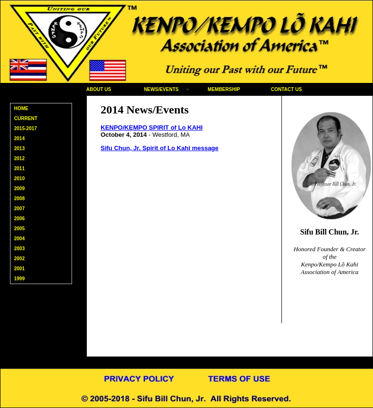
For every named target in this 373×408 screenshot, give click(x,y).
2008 (19, 198)
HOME (21, 108)
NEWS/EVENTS (161, 89)
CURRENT (26, 118)
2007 (19, 208)
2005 (19, 228)
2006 (19, 218)
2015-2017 (25, 128)
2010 (19, 178)
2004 (19, 238)
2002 (19, 258)
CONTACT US (286, 89)
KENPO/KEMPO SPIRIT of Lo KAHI (152, 127)
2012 (19, 158)
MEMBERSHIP (223, 89)
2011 (19, 168)
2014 (19, 138)
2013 (19, 148)
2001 (19, 268)
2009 (19, 188)
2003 (19, 248)
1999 (19, 278)
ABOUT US (98, 89)
